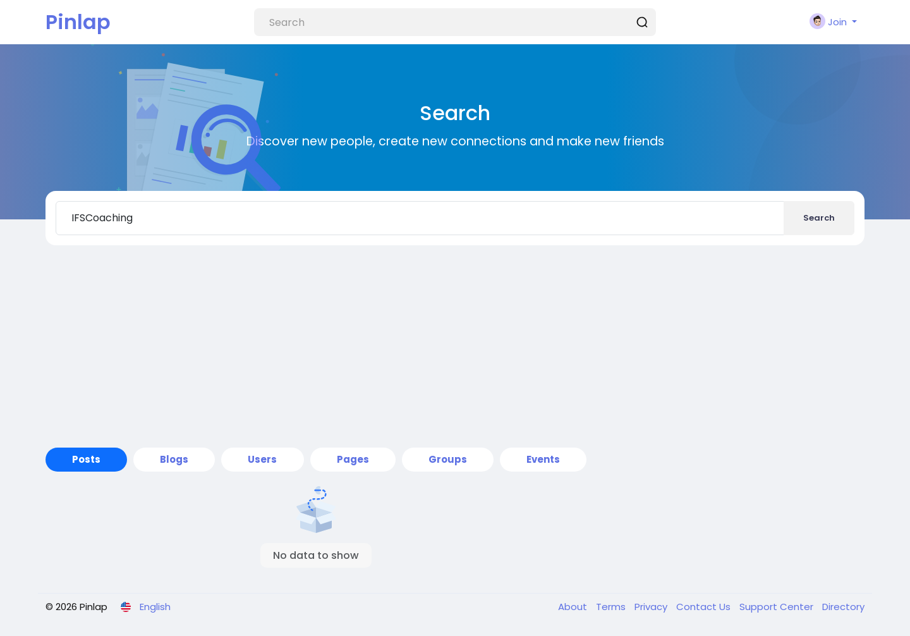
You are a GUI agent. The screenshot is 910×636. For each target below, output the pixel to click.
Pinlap (78, 22)
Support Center (777, 606)
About (574, 606)
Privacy (652, 606)
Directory (843, 606)
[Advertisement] (455, 346)
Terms (612, 606)
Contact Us (704, 606)
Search (819, 218)
